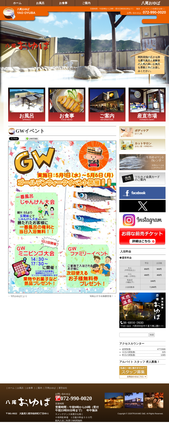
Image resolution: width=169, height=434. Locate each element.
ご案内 (86, 3)
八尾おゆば (150, 3)
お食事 (63, 3)
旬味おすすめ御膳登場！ (103, 296)
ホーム (17, 3)
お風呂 (40, 3)
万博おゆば (50, 388)
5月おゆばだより (17, 296)
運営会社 (62, 388)
